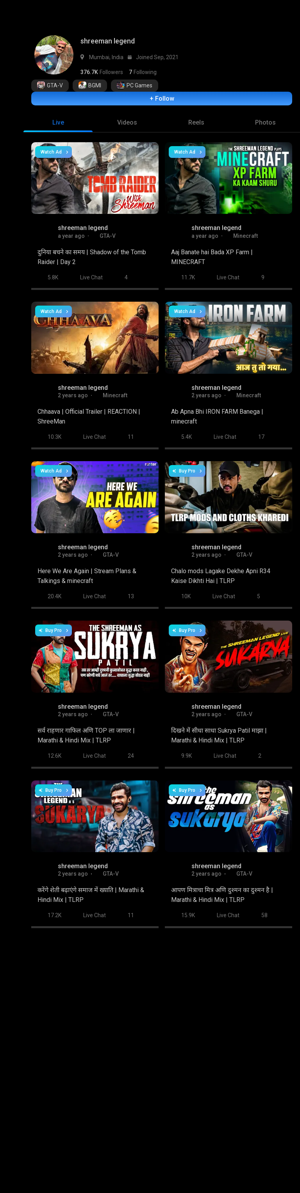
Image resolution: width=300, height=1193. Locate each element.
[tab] (58, 118)
